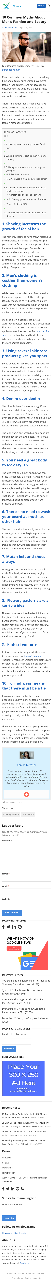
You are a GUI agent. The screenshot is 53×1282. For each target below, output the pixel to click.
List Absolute (18, 1273)
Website (6, 899)
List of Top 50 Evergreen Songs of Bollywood (25, 1018)
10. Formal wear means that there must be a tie (26, 214)
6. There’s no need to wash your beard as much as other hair (26, 189)
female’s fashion (33, 656)
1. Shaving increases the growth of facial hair (25, 146)
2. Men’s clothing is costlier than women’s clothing (26, 157)
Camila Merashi (9, 27)
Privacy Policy (8, 1172)
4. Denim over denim (19, 174)
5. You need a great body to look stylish (28, 178)
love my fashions (12, 814)
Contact (5, 1162)
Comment (8, 840)
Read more (25, 1263)
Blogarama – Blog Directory (15, 1233)
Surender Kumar (11, 69)
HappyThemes (40, 1273)
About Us (6, 1157)
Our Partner (7, 1167)
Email (5, 886)
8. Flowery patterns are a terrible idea (27, 199)
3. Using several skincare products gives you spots (25, 169)
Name (6, 873)
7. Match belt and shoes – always (25, 194)
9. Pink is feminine (18, 203)
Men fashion (28, 814)
